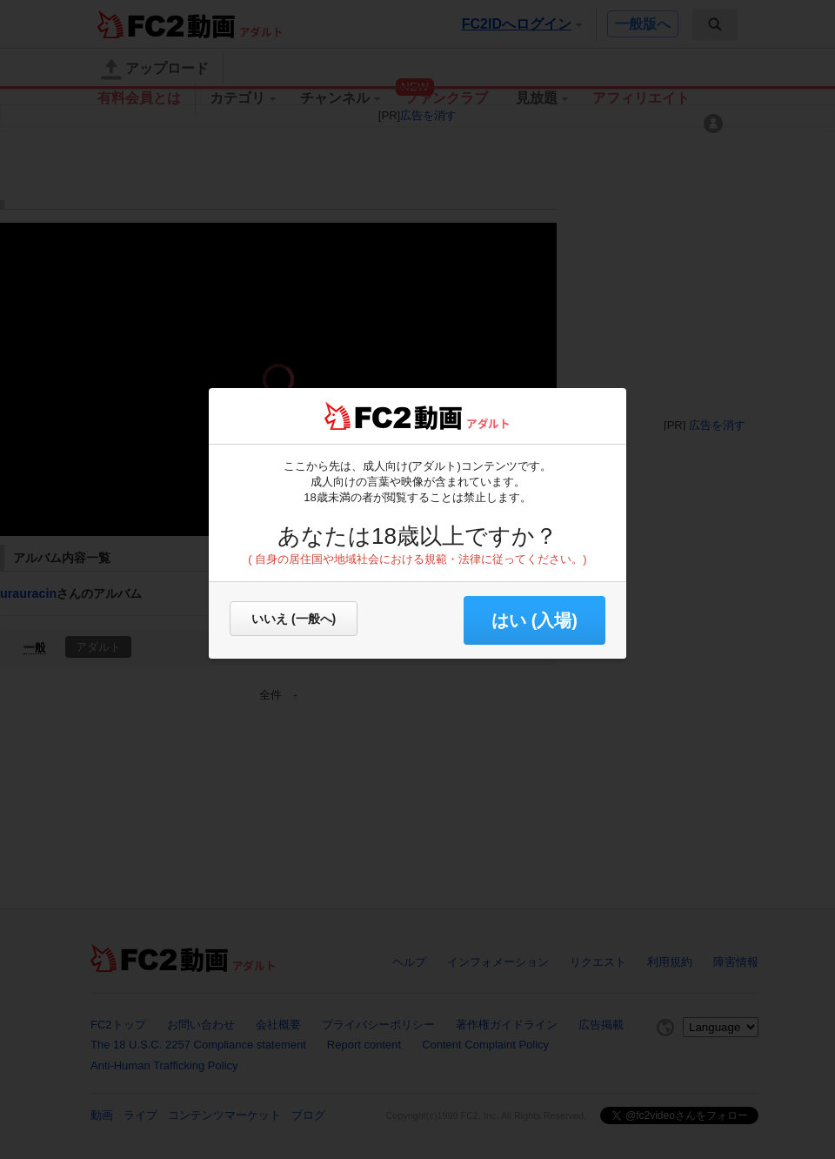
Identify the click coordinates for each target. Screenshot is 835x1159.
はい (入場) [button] (534, 620)
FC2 (367, 416)
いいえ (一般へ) (293, 619)
